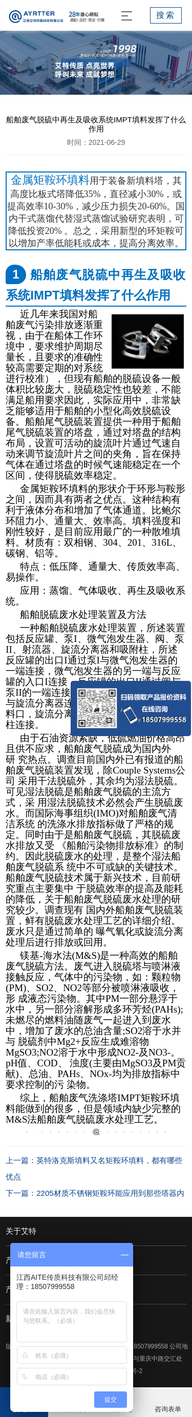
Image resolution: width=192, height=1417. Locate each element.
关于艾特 (21, 1231)
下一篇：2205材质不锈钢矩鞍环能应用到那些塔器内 (95, 1193)
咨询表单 (168, 1409)
